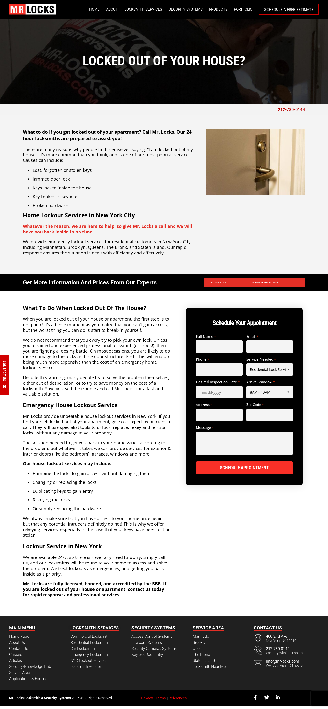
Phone (202, 362)
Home (94, 9)
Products (218, 9)
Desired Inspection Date (218, 385)
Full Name (206, 339)
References (178, 701)
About (112, 9)
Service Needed (261, 362)
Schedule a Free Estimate (288, 9)
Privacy (147, 701)
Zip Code (255, 407)
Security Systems (186, 9)
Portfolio (243, 9)
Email (252, 339)
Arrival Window (260, 385)
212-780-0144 (291, 109)
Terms (161, 701)
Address (204, 407)
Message (204, 430)
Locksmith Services (143, 9)
